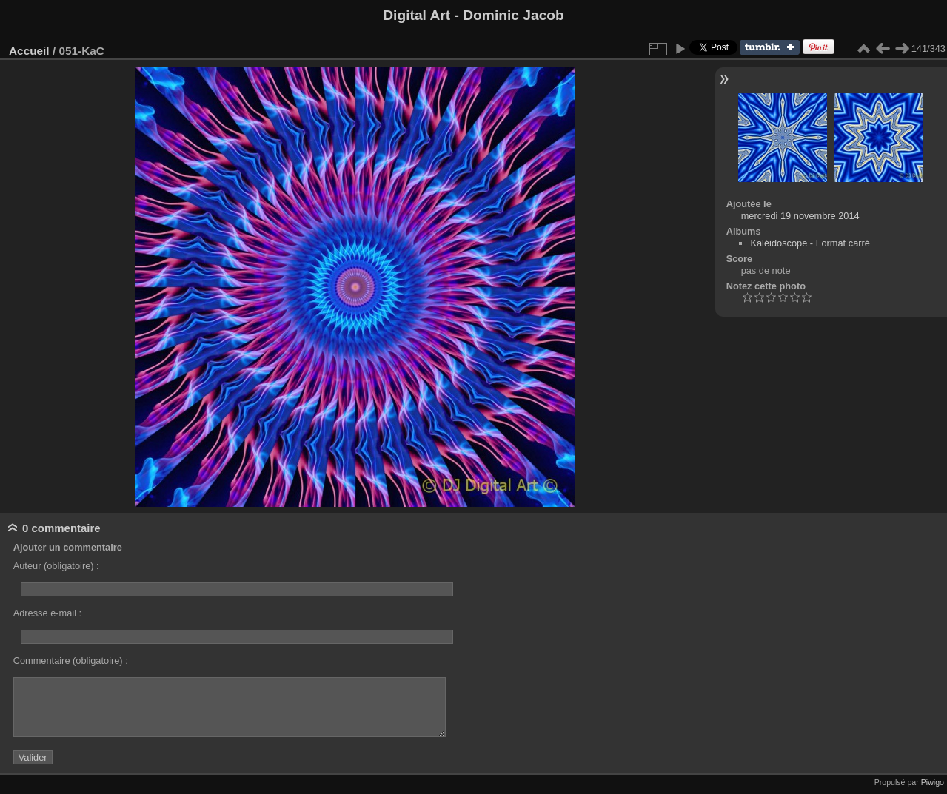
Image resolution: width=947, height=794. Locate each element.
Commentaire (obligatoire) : (70, 660)
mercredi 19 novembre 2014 (800, 215)
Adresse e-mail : (47, 613)
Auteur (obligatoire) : (56, 565)
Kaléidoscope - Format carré (809, 243)
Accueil (29, 50)
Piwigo (932, 782)
